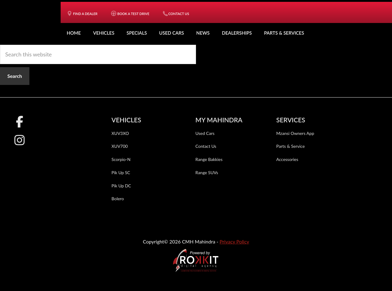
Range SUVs (206, 172)
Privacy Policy (234, 241)
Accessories (287, 159)
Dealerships (237, 33)
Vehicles (103, 33)
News (203, 33)
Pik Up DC (121, 185)
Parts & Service (290, 146)
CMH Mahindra (33, 21)
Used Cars (171, 33)
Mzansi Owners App (295, 133)
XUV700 (119, 146)
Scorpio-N (120, 159)
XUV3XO (120, 133)
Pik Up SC (120, 172)
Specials (136, 33)
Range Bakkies (209, 159)
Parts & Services (284, 33)
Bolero (117, 198)
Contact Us (205, 146)
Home (74, 33)
